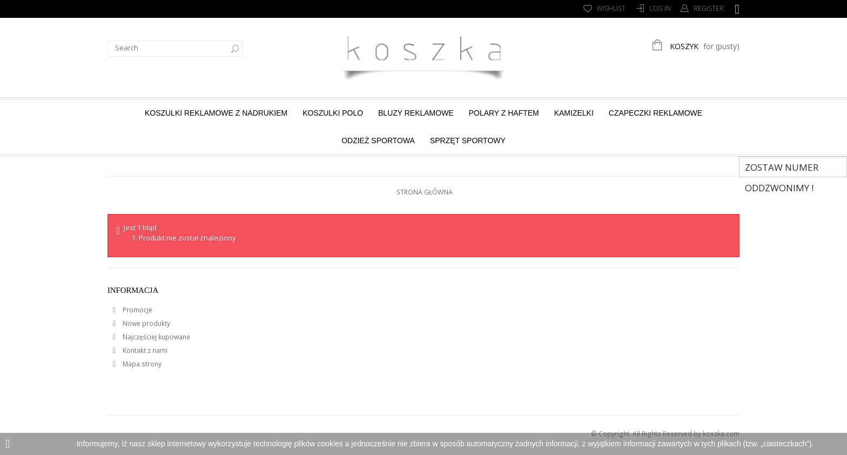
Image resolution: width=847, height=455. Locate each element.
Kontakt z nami (144, 350)
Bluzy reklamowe (416, 113)
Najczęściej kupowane (155, 337)
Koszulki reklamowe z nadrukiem (216, 113)
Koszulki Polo (332, 113)
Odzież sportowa (378, 140)
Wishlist (611, 8)
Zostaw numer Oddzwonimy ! (781, 169)
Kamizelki (574, 113)
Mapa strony (141, 364)
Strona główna (424, 192)
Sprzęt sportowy (468, 140)
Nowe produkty (145, 323)
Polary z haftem (504, 113)
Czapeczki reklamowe (655, 113)
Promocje (136, 310)
